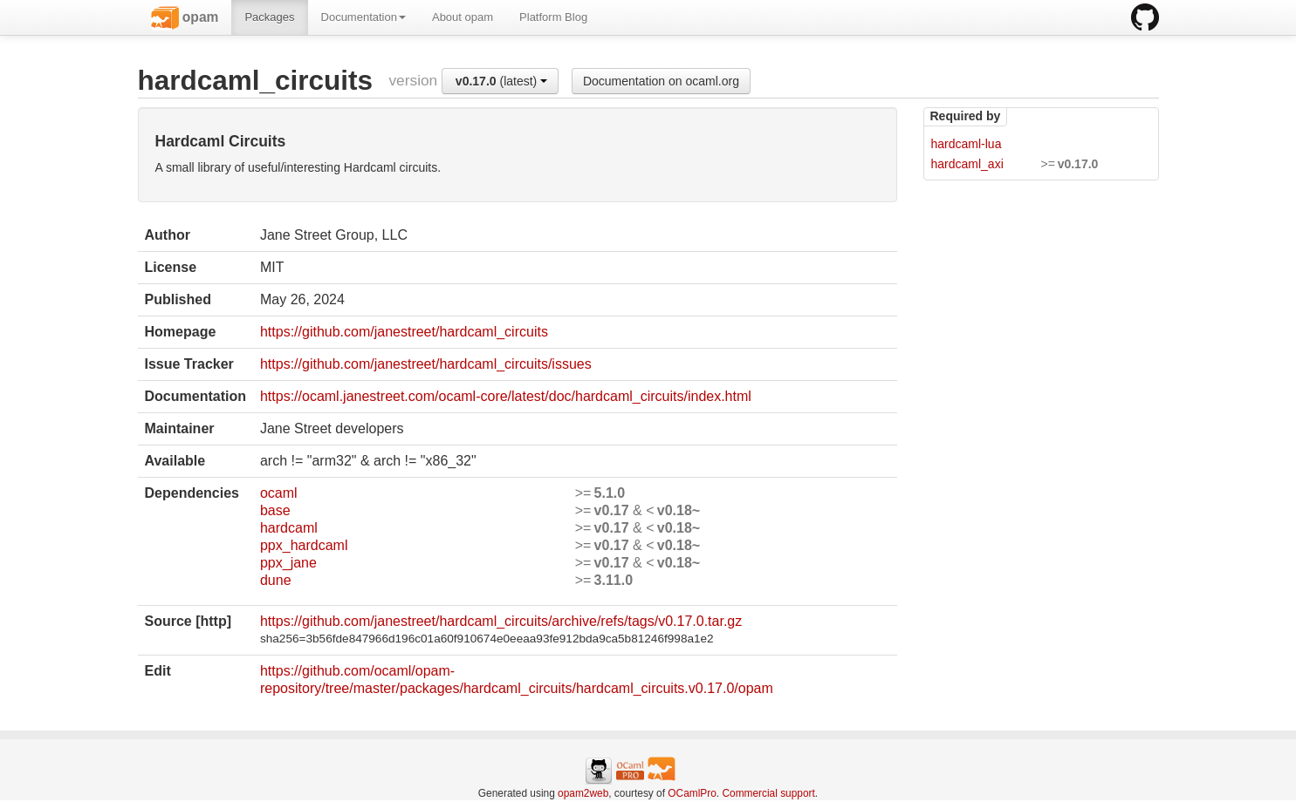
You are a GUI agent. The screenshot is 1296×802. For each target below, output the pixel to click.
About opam (462, 17)
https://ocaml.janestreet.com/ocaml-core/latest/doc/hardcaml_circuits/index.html (505, 396)
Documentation (363, 17)
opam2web (583, 793)
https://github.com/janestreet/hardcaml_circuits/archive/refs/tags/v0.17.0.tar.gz (501, 621)
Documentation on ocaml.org (661, 81)
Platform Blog (553, 17)
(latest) (501, 81)
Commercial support (768, 793)
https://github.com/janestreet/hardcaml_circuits (404, 331)
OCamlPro (692, 793)
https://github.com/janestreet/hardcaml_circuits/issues (426, 364)
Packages (269, 17)
